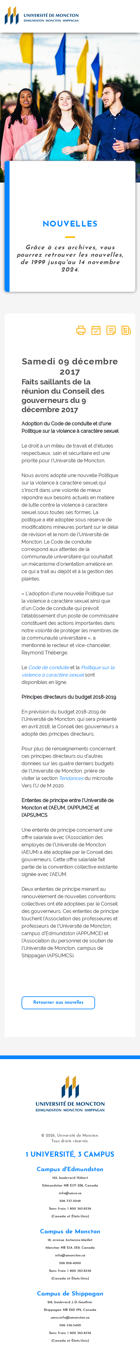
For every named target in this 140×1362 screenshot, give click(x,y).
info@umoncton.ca (70, 1255)
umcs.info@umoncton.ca (70, 1318)
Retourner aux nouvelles (58, 1002)
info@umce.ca (70, 1193)
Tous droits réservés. (70, 1141)
